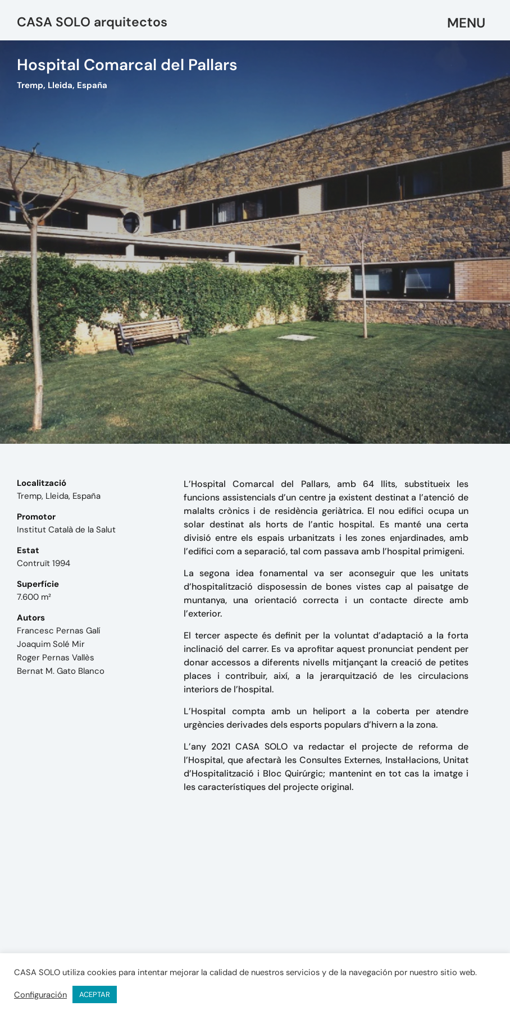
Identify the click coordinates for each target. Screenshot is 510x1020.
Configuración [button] (40, 995)
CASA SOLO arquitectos (92, 21)
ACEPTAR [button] (94, 994)
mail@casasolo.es (366, 929)
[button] (466, 23)
